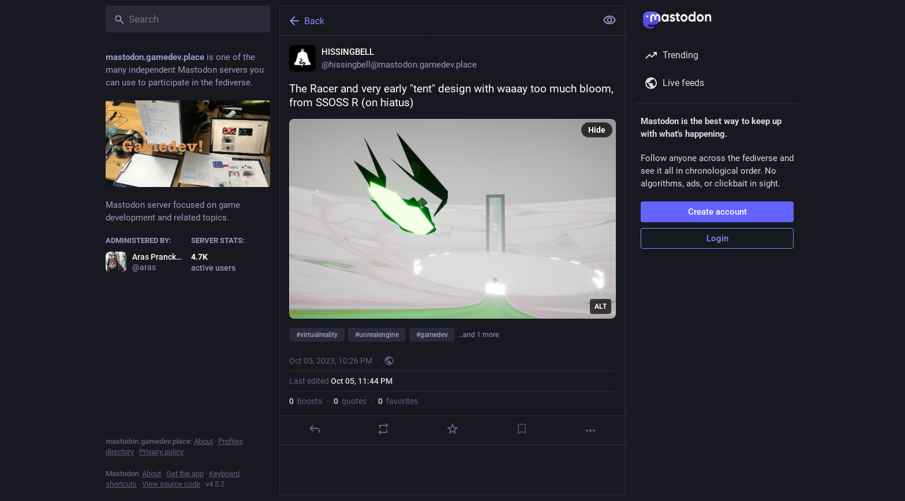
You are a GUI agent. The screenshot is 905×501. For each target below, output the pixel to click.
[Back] (437, 20)
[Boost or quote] (383, 429)
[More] (590, 431)
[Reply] (314, 429)
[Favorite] (452, 429)
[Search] (188, 19)
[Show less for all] (609, 20)
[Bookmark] (522, 429)
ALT (600, 306)
